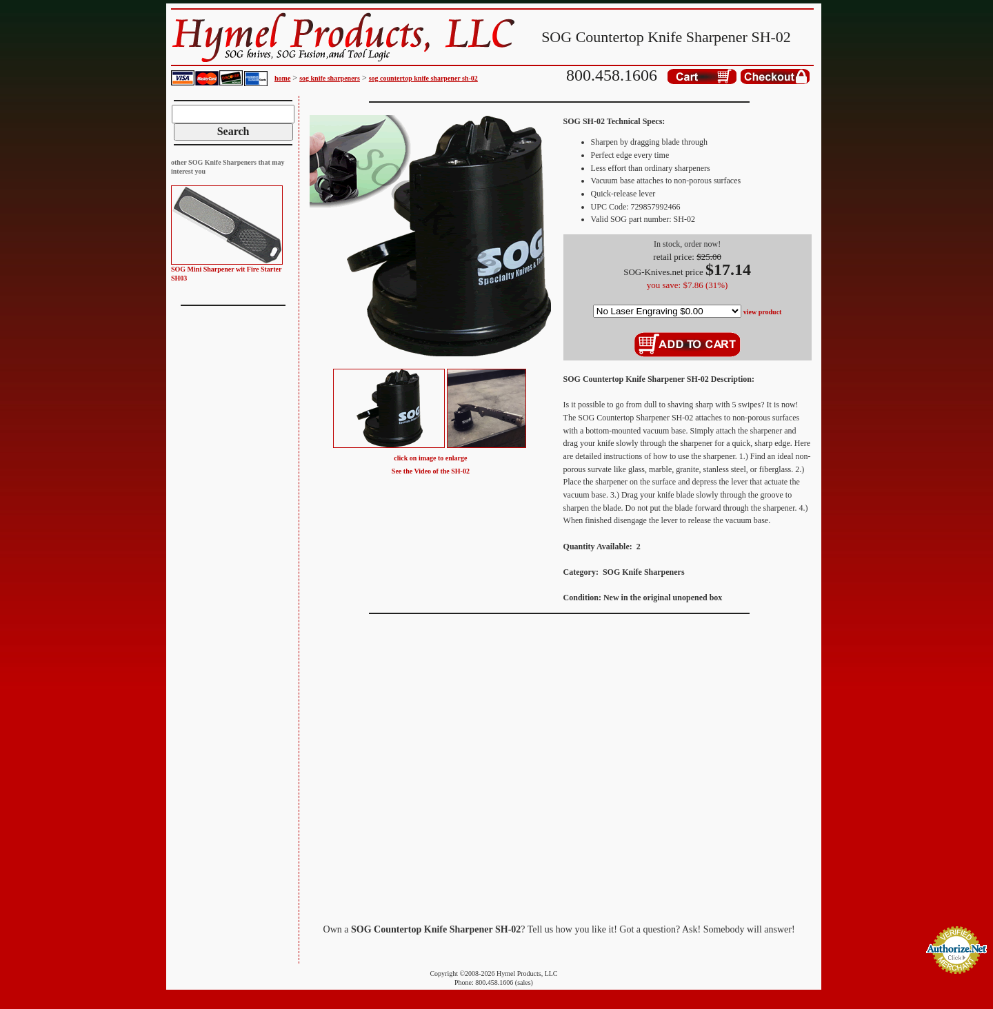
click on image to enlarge (430, 458)
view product (762, 312)
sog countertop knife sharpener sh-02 (423, 78)
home (282, 78)
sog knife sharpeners (329, 78)
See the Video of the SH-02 (431, 471)
